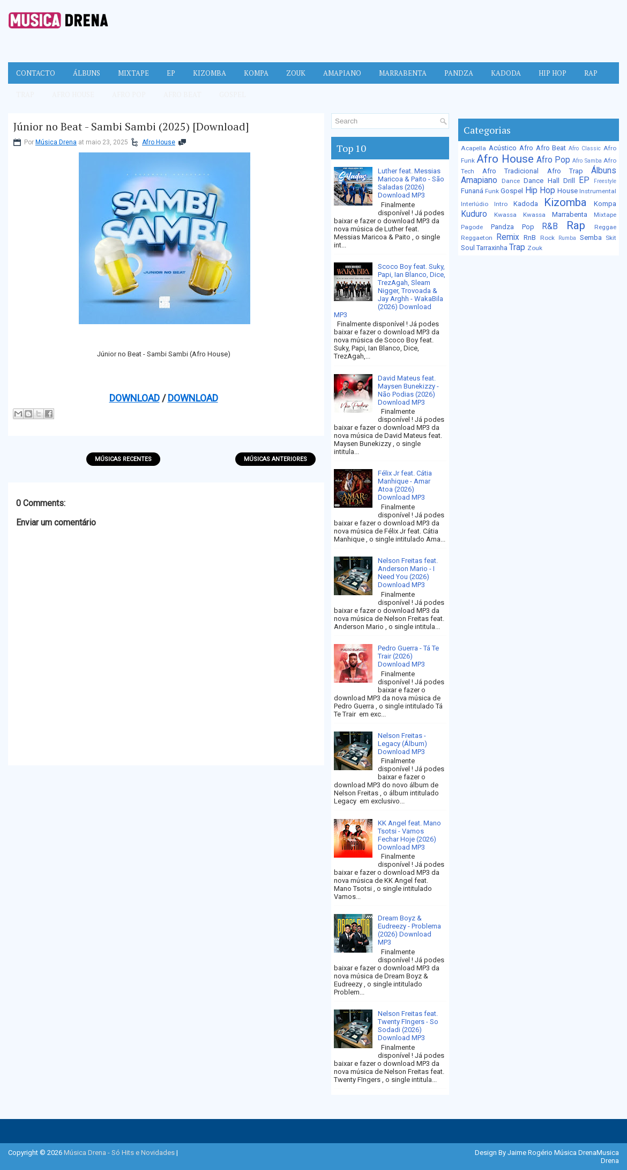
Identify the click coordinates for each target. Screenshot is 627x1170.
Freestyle (605, 181)
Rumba (567, 238)
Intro (500, 204)
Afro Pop (129, 94)
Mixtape (133, 73)
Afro (526, 148)
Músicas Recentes (123, 459)
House (567, 191)
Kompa (256, 73)
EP (171, 73)
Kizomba (209, 73)
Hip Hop (552, 73)
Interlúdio (474, 204)
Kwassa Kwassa (520, 214)
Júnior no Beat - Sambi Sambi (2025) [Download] (131, 126)
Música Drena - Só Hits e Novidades (119, 1153)
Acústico (503, 148)
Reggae (605, 227)
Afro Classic (585, 148)
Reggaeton (476, 238)
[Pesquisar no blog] (385, 121)
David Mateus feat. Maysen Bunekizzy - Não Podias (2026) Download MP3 (408, 390)
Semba (591, 237)
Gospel (232, 94)
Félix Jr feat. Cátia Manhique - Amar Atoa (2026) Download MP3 (405, 485)
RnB (530, 237)
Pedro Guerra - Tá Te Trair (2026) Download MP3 (408, 656)
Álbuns (86, 73)
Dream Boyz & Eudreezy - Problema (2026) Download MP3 (409, 930)
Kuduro (474, 214)
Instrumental (597, 191)
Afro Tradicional (510, 171)
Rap (591, 73)
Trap (25, 94)
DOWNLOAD (134, 398)
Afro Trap (565, 171)
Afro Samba (586, 160)
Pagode (472, 227)
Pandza (458, 73)
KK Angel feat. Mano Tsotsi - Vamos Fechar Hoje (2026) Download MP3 (409, 835)
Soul (468, 248)
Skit (611, 238)
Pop (528, 227)
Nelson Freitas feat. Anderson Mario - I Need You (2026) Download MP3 (408, 573)
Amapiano (342, 73)
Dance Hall (541, 181)
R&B (550, 226)
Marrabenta (403, 73)
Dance (511, 181)
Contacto (35, 73)
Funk (492, 191)
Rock (547, 238)
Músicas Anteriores (275, 459)
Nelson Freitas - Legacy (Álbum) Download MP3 (402, 744)
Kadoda (506, 73)
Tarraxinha (491, 248)
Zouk (295, 73)
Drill (569, 181)
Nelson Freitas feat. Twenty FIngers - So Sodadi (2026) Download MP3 (408, 1026)
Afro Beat (182, 94)
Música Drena (56, 142)
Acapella (473, 148)
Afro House (73, 94)
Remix (507, 237)
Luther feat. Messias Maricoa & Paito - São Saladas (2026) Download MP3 (411, 183)
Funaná (472, 191)
